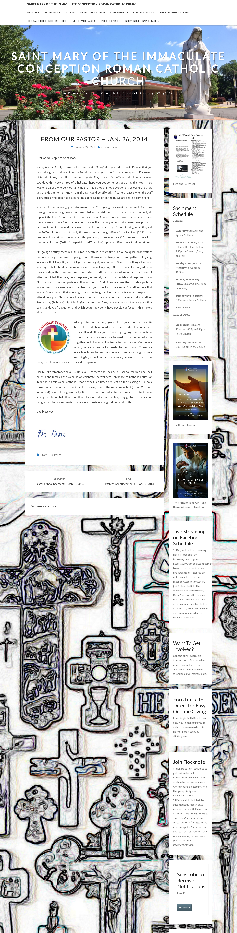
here (184, 736)
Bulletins (71, 12)
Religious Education (91, 12)
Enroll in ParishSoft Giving (175, 12)
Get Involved (51, 12)
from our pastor (51, 455)
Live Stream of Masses (84, 20)
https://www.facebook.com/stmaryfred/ (195, 563)
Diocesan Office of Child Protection (47, 20)
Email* (191, 896)
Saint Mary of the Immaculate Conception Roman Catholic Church (83, 4)
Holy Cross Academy (144, 12)
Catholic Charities (110, 20)
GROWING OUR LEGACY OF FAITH (141, 20)
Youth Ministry (118, 12)
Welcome (32, 12)
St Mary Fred (109, 146)
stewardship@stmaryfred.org (189, 673)
